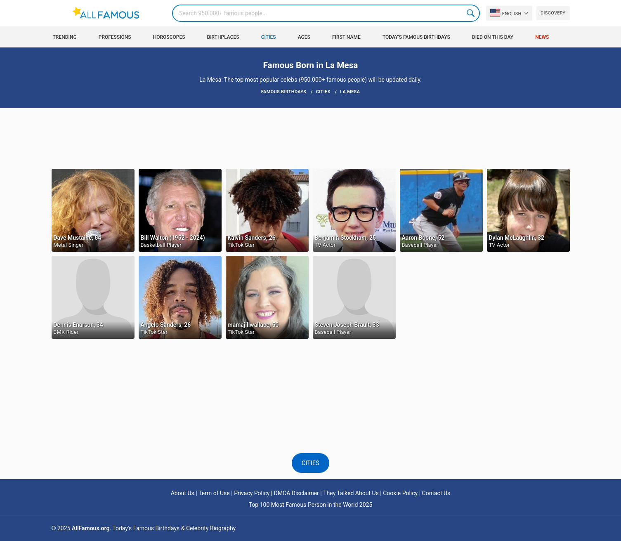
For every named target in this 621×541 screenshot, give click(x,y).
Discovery (553, 13)
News (542, 37)
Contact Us (436, 493)
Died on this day (492, 37)
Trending (65, 37)
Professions (115, 37)
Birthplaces (223, 37)
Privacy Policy (251, 493)
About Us (182, 493)
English (506, 13)
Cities (268, 37)
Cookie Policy (400, 493)
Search (471, 13)
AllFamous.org (90, 528)
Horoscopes (169, 37)
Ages (304, 37)
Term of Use (214, 493)
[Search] (326, 13)
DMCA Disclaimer (296, 493)
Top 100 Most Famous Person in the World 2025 (311, 504)
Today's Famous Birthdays (416, 37)
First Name (346, 37)
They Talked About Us (351, 493)
